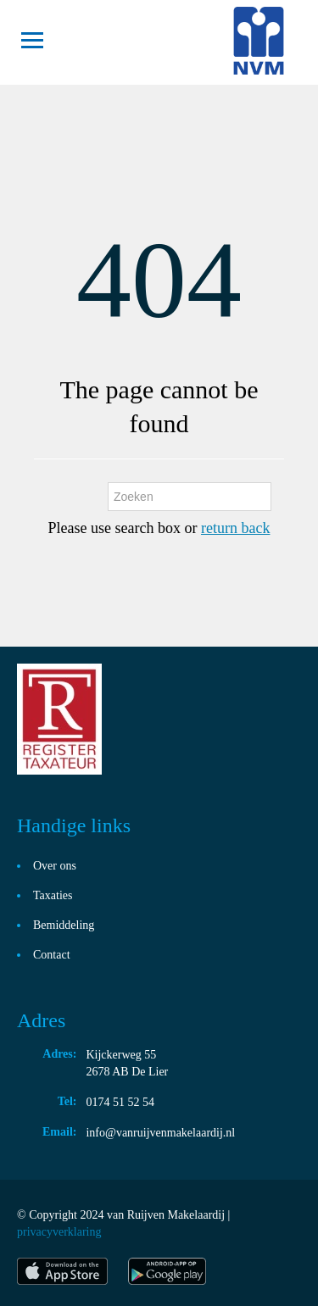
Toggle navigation (32, 40)
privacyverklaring (59, 1231)
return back (235, 528)
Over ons (54, 865)
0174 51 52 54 (120, 1102)
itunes (62, 1271)
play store (168, 1271)
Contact (51, 954)
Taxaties (52, 895)
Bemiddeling (63, 925)
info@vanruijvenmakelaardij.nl (160, 1132)
